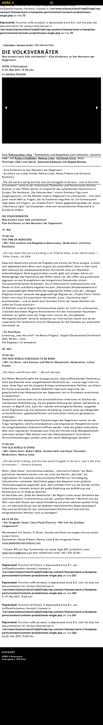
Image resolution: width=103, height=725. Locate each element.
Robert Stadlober (25, 158)
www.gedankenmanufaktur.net (21, 542)
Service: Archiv (25, 45)
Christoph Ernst (66, 158)
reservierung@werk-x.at (17, 552)
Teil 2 (31, 161)
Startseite (9, 45)
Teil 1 (19, 161)
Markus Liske (46, 158)
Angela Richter (76, 161)
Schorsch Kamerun (49, 161)
